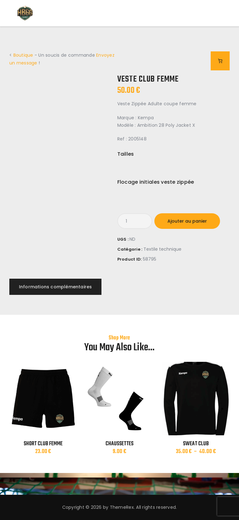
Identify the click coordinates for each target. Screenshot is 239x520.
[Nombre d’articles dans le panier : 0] (220, 60)
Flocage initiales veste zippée (155, 182)
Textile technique (162, 249)
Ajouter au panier (187, 221)
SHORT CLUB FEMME (43, 444)
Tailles (125, 154)
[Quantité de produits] (134, 221)
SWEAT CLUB (196, 444)
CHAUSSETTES (119, 444)
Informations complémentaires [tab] (55, 287)
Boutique (23, 55)
